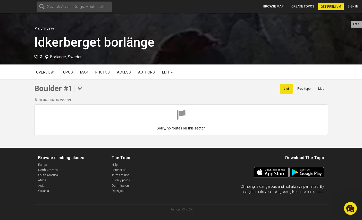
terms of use (313, 192)
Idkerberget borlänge (94, 42)
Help (115, 165)
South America (48, 175)
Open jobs (118, 191)
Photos (102, 72)
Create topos (302, 6)
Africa (42, 180)
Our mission (120, 186)
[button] (350, 208)
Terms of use (120, 175)
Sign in (353, 6)
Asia (41, 186)
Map (84, 72)
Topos (67, 72)
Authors (146, 72)
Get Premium (331, 7)
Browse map (273, 6)
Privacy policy (121, 180)
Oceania (43, 191)
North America (48, 170)
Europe (42, 165)
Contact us (119, 170)
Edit (167, 72)
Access (124, 72)
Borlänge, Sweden (66, 57)
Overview (44, 28)
